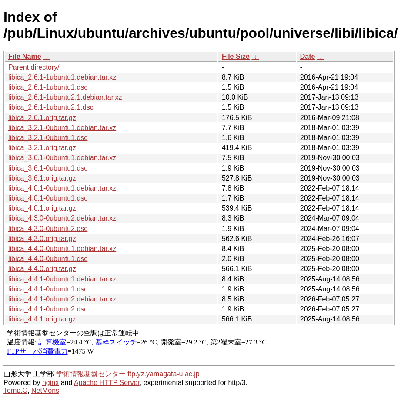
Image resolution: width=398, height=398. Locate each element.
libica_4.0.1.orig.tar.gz (42, 208)
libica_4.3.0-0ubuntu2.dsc (47, 228)
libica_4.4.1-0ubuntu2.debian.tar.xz (62, 299)
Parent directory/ (33, 67)
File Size (236, 56)
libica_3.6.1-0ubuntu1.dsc (47, 168)
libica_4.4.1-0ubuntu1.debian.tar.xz (62, 279)
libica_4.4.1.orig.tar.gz (42, 319)
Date (307, 56)
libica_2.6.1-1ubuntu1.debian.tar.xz (62, 77)
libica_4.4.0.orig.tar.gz (42, 268)
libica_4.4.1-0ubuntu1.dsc (47, 289)
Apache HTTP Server (107, 382)
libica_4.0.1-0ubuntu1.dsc (47, 198)
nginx (50, 382)
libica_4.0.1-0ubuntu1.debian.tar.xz (62, 188)
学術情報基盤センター (91, 374)
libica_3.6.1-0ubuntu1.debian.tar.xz (62, 157)
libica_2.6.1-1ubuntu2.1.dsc (51, 107)
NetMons (45, 390)
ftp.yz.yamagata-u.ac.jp (163, 374)
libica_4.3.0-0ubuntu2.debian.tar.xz (62, 218)
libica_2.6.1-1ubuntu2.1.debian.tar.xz (65, 97)
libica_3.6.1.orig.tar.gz (42, 178)
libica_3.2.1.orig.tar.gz (42, 147)
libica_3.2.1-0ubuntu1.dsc (47, 137)
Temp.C (15, 390)
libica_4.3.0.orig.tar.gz (42, 238)
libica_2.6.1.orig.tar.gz (42, 117)
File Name (24, 56)
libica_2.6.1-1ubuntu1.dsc (47, 87)
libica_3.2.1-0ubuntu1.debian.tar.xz (62, 127)
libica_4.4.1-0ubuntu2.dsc (47, 309)
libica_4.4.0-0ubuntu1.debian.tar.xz (62, 248)
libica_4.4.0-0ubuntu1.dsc (47, 258)
